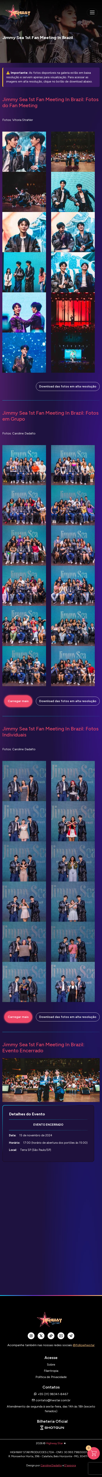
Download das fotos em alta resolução (67, 386)
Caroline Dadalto (51, 1465)
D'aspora (70, 1465)
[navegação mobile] (92, 12)
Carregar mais (18, 701)
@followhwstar (84, 1345)
